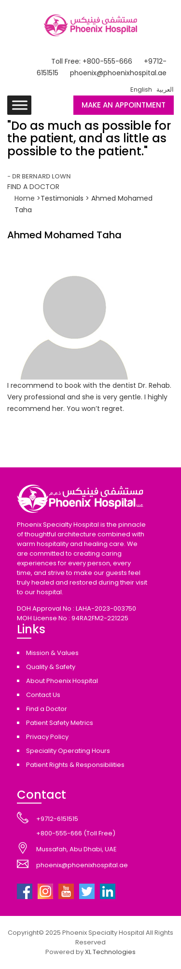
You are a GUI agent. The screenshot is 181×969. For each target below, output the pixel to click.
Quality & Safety (50, 666)
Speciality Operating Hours (68, 750)
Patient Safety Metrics (59, 722)
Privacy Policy (47, 736)
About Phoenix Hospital (62, 680)
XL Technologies (110, 951)
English (141, 89)
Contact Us (43, 694)
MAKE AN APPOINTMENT (124, 105)
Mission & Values (52, 652)
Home (25, 198)
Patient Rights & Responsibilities (75, 764)
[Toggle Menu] (20, 104)
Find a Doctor (46, 708)
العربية (165, 89)
